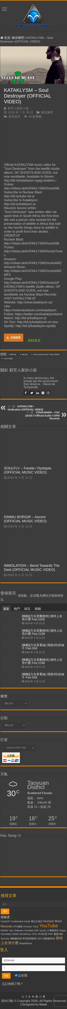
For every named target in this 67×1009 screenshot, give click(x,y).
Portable (28, 930)
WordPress (25, 934)
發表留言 (14, 116)
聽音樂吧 (18, 37)
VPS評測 (42, 934)
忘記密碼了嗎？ (12, 984)
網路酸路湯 (16, 938)
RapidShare (25, 943)
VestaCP (5, 921)
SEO (39, 938)
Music (25, 354)
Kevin (43, 1004)
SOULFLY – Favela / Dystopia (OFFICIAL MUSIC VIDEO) (27, 470)
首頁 (5, 37)
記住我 (21, 975)
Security (5, 938)
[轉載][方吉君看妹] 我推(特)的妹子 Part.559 (43, 646)
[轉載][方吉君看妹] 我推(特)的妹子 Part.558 (43, 676)
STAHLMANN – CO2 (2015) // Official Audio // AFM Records (42, 415)
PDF (36, 930)
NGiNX (4, 930)
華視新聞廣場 (29, 938)
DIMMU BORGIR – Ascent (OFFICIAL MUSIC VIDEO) (25, 519)
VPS (34, 934)
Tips (11, 930)
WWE (16, 934)
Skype (62, 930)
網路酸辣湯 (49, 938)
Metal (13, 354)
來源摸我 (14, 337)
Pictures (27, 926)
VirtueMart (6, 934)
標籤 (38, 609)
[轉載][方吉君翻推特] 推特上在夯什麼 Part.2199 (42, 632)
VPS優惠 (18, 926)
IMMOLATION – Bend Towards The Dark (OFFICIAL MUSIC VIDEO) (32, 568)
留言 (27, 609)
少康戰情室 (53, 930)
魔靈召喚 (58, 934)
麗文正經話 (37, 921)
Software (19, 930)
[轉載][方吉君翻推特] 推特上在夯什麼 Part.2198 (42, 661)
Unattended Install (20, 921)
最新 (6, 609)
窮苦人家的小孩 (18, 108)
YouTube (8, 359)
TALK (35, 926)
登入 (39, 595)
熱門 (17, 609)
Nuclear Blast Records (46, 354)
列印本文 (34, 340)
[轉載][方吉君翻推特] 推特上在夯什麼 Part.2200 (42, 617)
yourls (43, 930)
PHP (50, 934)
